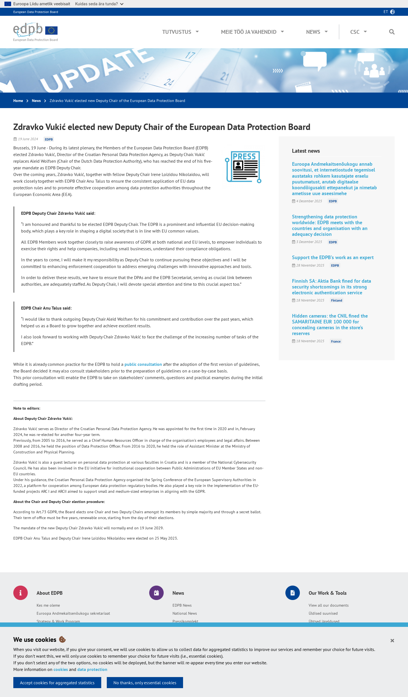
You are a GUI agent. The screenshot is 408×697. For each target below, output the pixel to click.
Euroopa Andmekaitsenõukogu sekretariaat (73, 613)
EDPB (49, 139)
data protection (92, 669)
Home (18, 100)
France (336, 341)
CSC (354, 31)
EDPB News (182, 605)
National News (185, 613)
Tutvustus (176, 31)
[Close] (392, 640)
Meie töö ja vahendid (249, 31)
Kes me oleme (48, 605)
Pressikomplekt (185, 621)
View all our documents (329, 605)
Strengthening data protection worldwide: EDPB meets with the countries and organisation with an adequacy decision (330, 225)
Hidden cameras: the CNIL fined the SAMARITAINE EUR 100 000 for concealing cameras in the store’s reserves (330, 324)
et (386, 11)
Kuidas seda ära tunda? (99, 3)
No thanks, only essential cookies (144, 682)
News (313, 31)
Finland (336, 300)
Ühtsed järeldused (324, 621)
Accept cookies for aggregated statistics (57, 682)
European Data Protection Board (35, 12)
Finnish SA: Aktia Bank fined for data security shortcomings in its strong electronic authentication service (331, 287)
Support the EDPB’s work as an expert (333, 257)
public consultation (143, 364)
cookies (61, 669)
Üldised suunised (323, 613)
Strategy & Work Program (58, 621)
